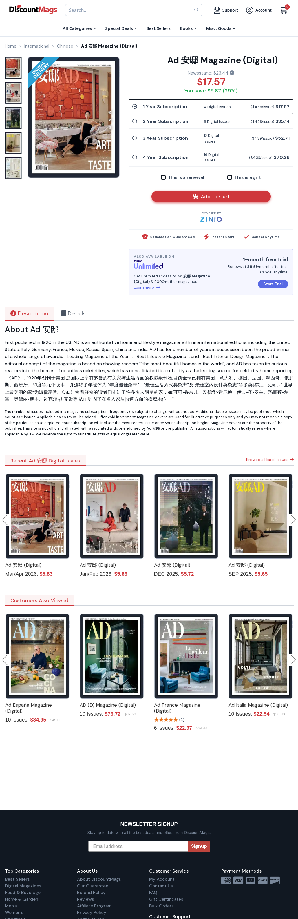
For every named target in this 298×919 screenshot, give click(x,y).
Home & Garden (21, 899)
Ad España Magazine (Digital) (28, 708)
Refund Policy (91, 893)
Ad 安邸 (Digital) (23, 565)
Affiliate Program (94, 906)
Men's (11, 906)
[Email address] (138, 846)
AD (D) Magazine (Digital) (108, 705)
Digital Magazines (23, 886)
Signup (199, 846)
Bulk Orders (161, 906)
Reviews (85, 899)
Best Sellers (17, 879)
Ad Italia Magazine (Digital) (258, 705)
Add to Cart (211, 196)
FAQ (153, 893)
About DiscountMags (99, 879)
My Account (162, 879)
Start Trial (273, 283)
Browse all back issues (270, 459)
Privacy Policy (91, 913)
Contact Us (161, 886)
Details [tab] (73, 313)
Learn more (147, 287)
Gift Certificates (166, 899)
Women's (14, 913)
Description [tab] (29, 313)
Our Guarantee (92, 886)
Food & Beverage (23, 893)
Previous (5, 520)
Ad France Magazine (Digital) (177, 708)
